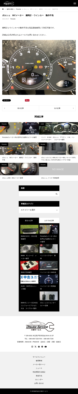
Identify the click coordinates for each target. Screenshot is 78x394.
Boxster (43, 144)
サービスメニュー (39, 357)
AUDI (42, 124)
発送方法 (39, 375)
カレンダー (39, 379)
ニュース (39, 368)
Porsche (12, 19)
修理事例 (39, 360)
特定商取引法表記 (39, 372)
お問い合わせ (39, 383)
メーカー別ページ (39, 364)
